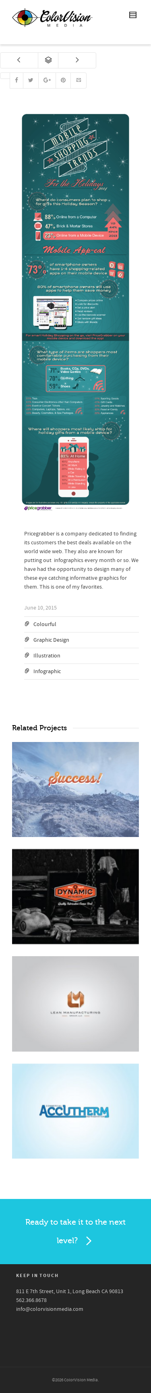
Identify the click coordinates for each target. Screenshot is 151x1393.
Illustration (46, 655)
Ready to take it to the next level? (75, 1233)
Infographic (47, 671)
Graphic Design (51, 640)
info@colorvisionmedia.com (49, 1309)
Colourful (44, 624)
